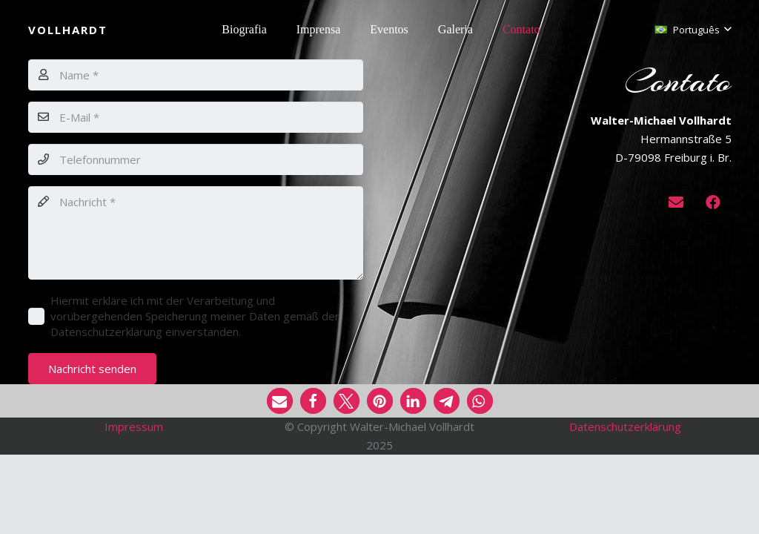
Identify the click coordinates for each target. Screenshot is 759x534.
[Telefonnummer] (195, 159)
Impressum (134, 426)
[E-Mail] (195, 117)
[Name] (195, 74)
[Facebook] (713, 202)
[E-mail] (676, 202)
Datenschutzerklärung (625, 426)
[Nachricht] (195, 233)
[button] (692, 29)
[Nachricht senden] (92, 368)
